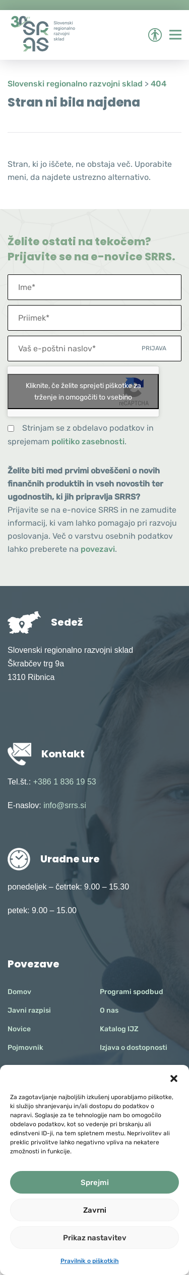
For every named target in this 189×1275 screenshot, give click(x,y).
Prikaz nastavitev (95, 1237)
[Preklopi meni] (175, 34)
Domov (19, 992)
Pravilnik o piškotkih (89, 1260)
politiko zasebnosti (87, 441)
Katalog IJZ (119, 1029)
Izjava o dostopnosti (133, 1047)
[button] (174, 1077)
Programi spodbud (131, 992)
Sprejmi (95, 1182)
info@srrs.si (64, 805)
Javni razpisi (29, 1010)
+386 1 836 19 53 (64, 781)
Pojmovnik (25, 1047)
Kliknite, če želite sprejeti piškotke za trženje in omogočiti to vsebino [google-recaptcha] (83, 391)
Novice (19, 1029)
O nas (109, 1010)
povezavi (98, 549)
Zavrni (94, 1210)
